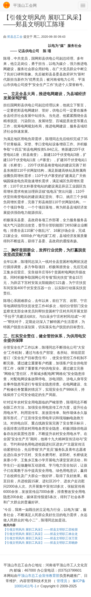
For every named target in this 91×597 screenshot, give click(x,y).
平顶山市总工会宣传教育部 (39, 575)
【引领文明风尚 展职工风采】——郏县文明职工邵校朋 (40, 529)
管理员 (62, 581)
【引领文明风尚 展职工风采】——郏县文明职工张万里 (40, 538)
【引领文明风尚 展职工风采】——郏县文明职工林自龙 (40, 534)
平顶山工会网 (25, 5)
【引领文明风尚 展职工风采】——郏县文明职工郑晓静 (40, 542)
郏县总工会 (15, 36)
